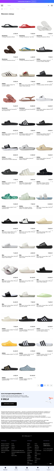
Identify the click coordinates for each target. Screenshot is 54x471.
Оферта (13, 453)
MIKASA (28, 455)
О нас (12, 443)
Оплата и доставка (5, 447)
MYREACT (29, 457)
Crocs (28, 448)
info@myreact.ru (46, 445)
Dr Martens (29, 450)
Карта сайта (14, 455)
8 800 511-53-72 (46, 443)
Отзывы (13, 445)
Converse (29, 447)
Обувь (17, 8)
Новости (13, 447)
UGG (36, 452)
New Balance (30, 460)
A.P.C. (36, 457)
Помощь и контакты (5, 443)
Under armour (38, 453)
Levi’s (36, 460)
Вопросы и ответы (5, 445)
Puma (36, 443)
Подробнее (34, 1)
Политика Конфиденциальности (18, 452)
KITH (36, 462)
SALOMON (37, 447)
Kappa (28, 453)
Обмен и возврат (4, 448)
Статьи (12, 448)
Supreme (37, 448)
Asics (28, 445)
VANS (36, 455)
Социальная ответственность (17, 450)
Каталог (6, 8)
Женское (12, 8)
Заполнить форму (9, 403)
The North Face (38, 450)
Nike (28, 462)
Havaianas (29, 452)
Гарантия (3, 452)
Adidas (28, 443)
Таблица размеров (5, 450)
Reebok (36, 445)
